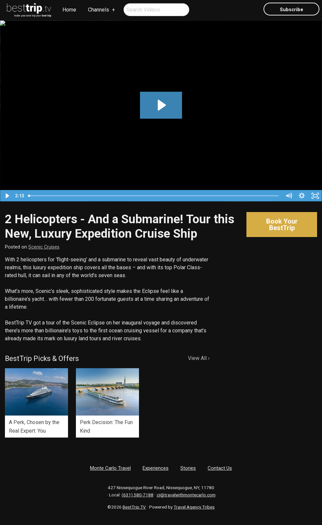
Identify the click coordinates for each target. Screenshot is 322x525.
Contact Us (220, 468)
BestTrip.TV (134, 507)
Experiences (156, 468)
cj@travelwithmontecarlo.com (186, 494)
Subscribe (291, 9)
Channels (98, 10)
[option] (36, 403)
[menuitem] (29, 10)
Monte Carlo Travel (110, 468)
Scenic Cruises (43, 247)
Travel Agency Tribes (194, 507)
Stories (188, 468)
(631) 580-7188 (137, 494)
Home (69, 10)
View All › (199, 358)
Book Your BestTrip (282, 224)
